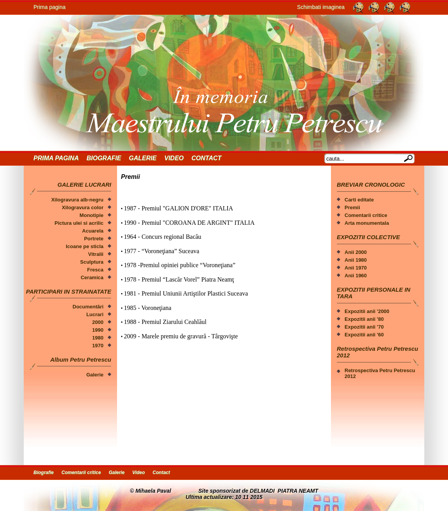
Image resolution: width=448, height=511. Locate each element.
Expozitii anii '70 (364, 327)
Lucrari (94, 314)
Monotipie (91, 215)
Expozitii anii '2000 (367, 311)
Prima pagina (49, 7)
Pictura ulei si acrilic (78, 223)
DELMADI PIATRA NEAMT (284, 491)
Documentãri (88, 307)
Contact (206, 158)
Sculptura (91, 262)
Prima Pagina (56, 158)
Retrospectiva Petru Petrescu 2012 (380, 373)
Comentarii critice (366, 215)
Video (174, 158)
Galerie (142, 158)
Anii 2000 (356, 252)
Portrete (93, 239)
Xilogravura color (82, 207)
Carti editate (359, 200)
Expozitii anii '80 (364, 319)
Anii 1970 (356, 268)
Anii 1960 (356, 275)
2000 (97, 322)
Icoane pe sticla (84, 246)
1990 (97, 330)
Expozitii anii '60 (364, 335)
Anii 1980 (356, 260)
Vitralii (95, 254)
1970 (97, 345)
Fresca (95, 270)
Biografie (103, 158)
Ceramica (91, 277)
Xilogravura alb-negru (77, 200)
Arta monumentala (367, 223)
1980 (97, 338)
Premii (352, 207)
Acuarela (92, 231)
